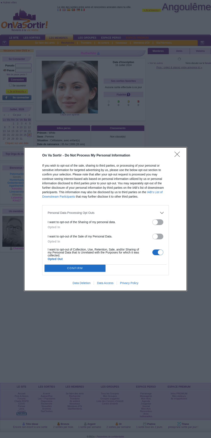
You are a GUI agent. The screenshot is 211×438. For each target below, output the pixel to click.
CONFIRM (75, 268)
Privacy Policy (129, 283)
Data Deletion (82, 283)
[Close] (178, 156)
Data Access (105, 283)
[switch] (157, 222)
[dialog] (105, 219)
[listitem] (105, 213)
